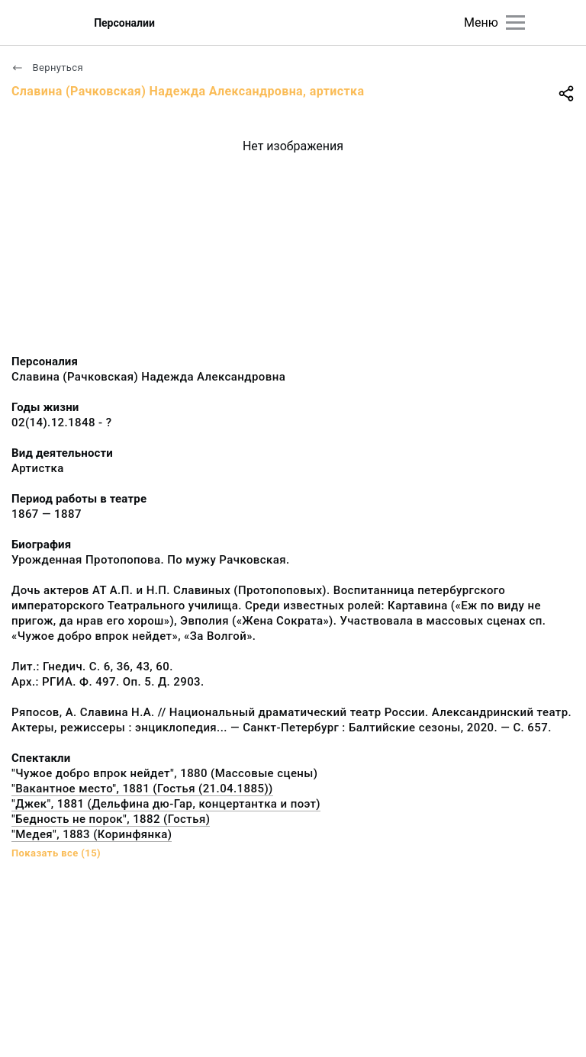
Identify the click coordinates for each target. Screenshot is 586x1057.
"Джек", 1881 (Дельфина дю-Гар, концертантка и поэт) (165, 804)
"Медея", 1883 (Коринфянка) (91, 834)
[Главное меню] (515, 22)
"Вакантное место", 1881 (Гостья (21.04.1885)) (142, 788)
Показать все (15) (56, 853)
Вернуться (47, 67)
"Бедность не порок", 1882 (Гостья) (110, 819)
